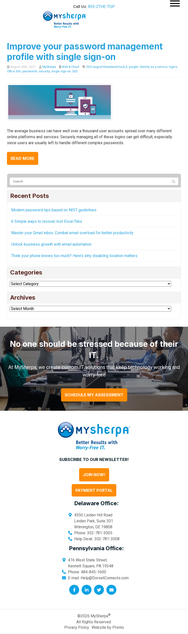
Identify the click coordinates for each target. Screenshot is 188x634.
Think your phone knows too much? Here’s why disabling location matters (74, 255)
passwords (29, 71)
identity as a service (153, 67)
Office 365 (14, 71)
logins (173, 67)
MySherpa (49, 67)
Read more (22, 158)
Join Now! (94, 474)
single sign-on (61, 71)
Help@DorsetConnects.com (105, 578)
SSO (75, 71)
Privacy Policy (76, 627)
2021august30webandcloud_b (106, 67)
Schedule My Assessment (94, 394)
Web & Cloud (70, 67)
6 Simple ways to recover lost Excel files (46, 221)
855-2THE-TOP (101, 6)
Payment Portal (94, 490)
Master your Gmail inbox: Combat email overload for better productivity (72, 232)
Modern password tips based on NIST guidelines (53, 210)
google (133, 67)
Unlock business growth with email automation (51, 244)
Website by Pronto (108, 627)
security (44, 71)
